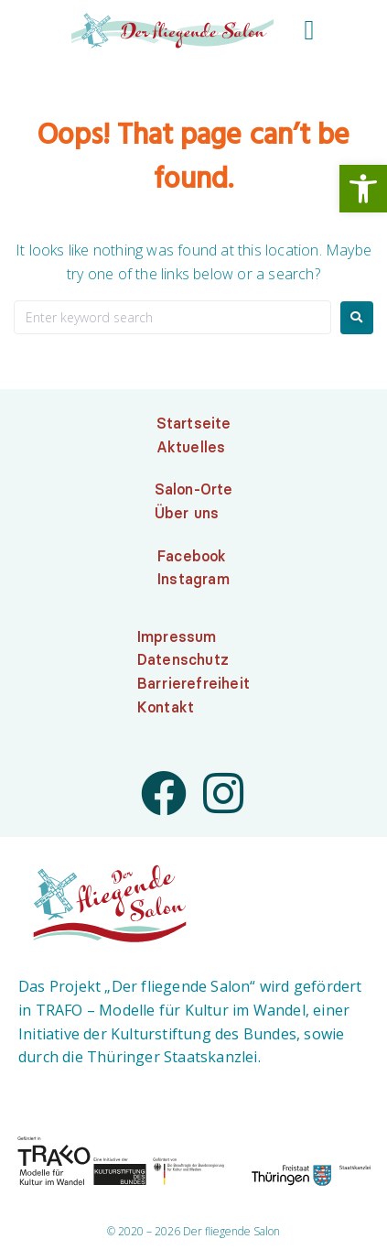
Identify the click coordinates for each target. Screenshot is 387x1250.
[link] (363, 188)
